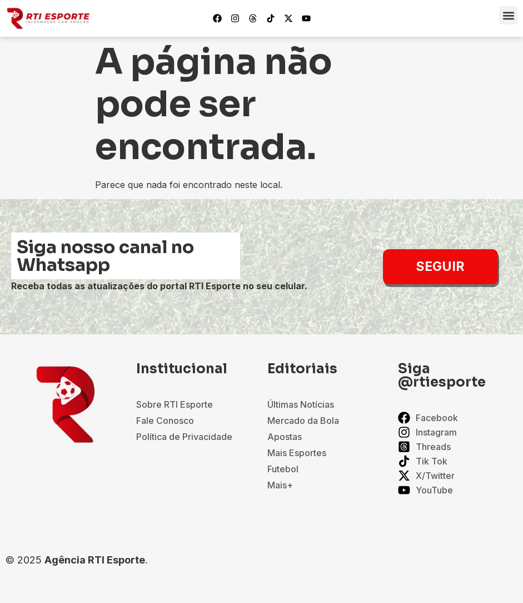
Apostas (284, 436)
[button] (508, 15)
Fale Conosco (165, 420)
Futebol (282, 469)
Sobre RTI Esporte (174, 404)
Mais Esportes (296, 452)
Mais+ (280, 485)
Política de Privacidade (184, 436)
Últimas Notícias (300, 404)
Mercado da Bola (303, 420)
